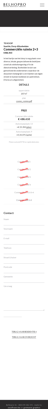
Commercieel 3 (24, 177)
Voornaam (8, 229)
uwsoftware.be (14, 408)
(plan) (28, 127)
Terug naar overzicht (24, 337)
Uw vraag (8, 286)
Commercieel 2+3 (24, 200)
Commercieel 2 (24, 170)
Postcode (8, 267)
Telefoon (7, 248)
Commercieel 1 (24, 162)
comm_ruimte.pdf (24, 101)
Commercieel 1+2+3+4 (24, 193)
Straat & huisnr (10, 257)
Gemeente (8, 276)
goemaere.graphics (32, 408)
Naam (6, 219)
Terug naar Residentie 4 (24, 332)
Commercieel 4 (24, 185)
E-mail (6, 238)
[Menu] (40, 5)
